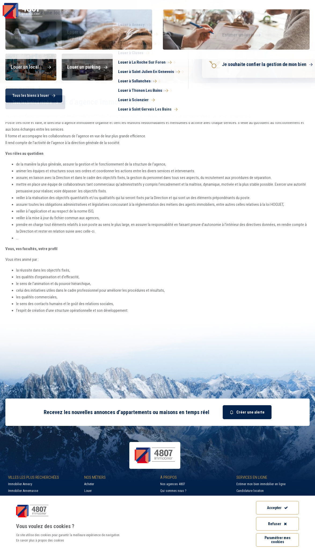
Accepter (277, 508)
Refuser (277, 524)
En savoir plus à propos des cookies (40, 540)
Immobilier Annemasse (23, 491)
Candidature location (250, 491)
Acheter (89, 484)
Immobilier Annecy (20, 484)
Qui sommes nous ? (173, 491)
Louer (88, 491)
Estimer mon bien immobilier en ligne (260, 484)
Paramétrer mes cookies (278, 540)
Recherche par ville (207, 4)
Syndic (216, 14)
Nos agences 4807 (172, 484)
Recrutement (255, 4)
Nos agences (291, 14)
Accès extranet (296, 4)
